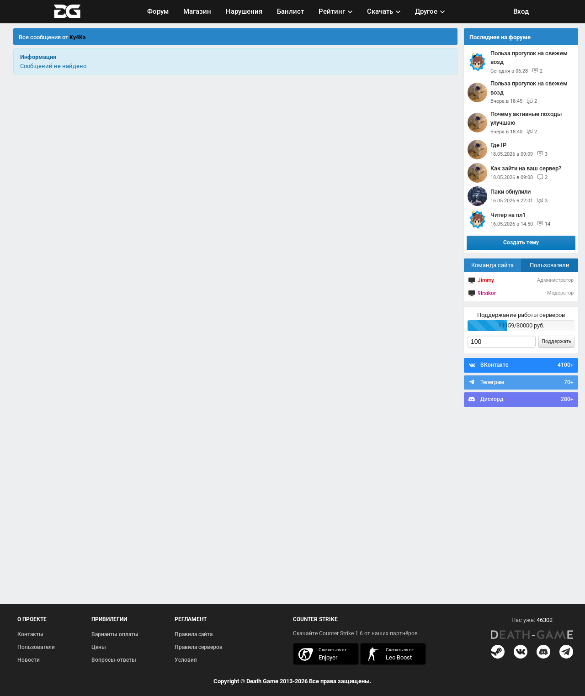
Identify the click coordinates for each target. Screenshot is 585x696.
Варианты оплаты (114, 634)
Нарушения (244, 11)
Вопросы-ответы (113, 660)
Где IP (498, 145)
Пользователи (549, 265)
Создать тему (521, 242)
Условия (186, 660)
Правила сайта (194, 634)
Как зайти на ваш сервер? (525, 168)
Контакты (30, 634)
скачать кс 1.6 (388, 654)
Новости (28, 660)
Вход (521, 11)
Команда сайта (492, 265)
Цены (98, 647)
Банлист (290, 11)
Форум (158, 11)
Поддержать (556, 341)
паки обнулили (510, 191)
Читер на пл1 (508, 214)
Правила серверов (199, 647)
